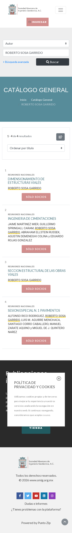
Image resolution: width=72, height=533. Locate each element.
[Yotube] (36, 495)
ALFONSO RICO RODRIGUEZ (26, 316)
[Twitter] (28, 495)
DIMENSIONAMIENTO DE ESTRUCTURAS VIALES (26, 181)
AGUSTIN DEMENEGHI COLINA (28, 236)
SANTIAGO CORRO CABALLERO (28, 324)
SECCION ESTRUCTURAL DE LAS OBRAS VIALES (37, 272)
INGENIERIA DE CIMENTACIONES (32, 219)
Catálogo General (41, 99)
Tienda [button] (36, 427)
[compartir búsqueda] (60, 137)
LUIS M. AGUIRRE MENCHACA (40, 320)
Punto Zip (44, 522)
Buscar (52, 62)
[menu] (60, 10)
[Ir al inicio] (65, 521)
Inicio (23, 99)
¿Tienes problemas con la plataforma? (36, 509)
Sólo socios (36, 196)
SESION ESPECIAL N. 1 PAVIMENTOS (34, 310)
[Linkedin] (44, 495)
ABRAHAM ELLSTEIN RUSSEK (40, 232)
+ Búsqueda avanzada (16, 61)
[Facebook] (20, 495)
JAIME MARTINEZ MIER (23, 224)
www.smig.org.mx (41, 480)
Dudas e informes (36, 503)
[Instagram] (52, 495)
